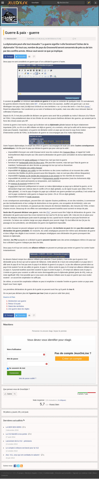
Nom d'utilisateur (14, 349)
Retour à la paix (14, 304)
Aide (90, 473)
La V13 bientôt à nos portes (16, 434)
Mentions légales (31, 473)
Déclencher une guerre (17, 301)
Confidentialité (49, 473)
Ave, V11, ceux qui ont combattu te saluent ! (23, 455)
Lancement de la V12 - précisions (19, 441)
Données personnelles (63, 473)
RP (36, 104)
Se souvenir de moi (17, 368)
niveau (87, 107)
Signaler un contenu (80, 473)
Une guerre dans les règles (18, 309)
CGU (40, 473)
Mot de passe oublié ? (27, 378)
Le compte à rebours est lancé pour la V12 (22, 448)
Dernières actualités (13, 420)
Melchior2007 (12, 39)
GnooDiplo (26, 22)
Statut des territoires (16, 306)
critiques (62, 400)
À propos (20, 473)
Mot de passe (12, 359)
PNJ (48, 212)
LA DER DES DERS (13, 427)
